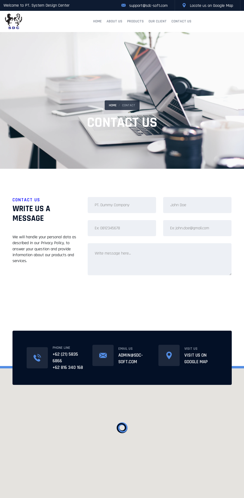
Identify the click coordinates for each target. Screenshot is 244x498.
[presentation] (123, 293)
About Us (114, 21)
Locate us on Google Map (211, 5)
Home (97, 21)
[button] (122, 427)
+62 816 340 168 (68, 367)
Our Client (158, 21)
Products (135, 21)
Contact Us (181, 21)
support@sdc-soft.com (148, 5)
